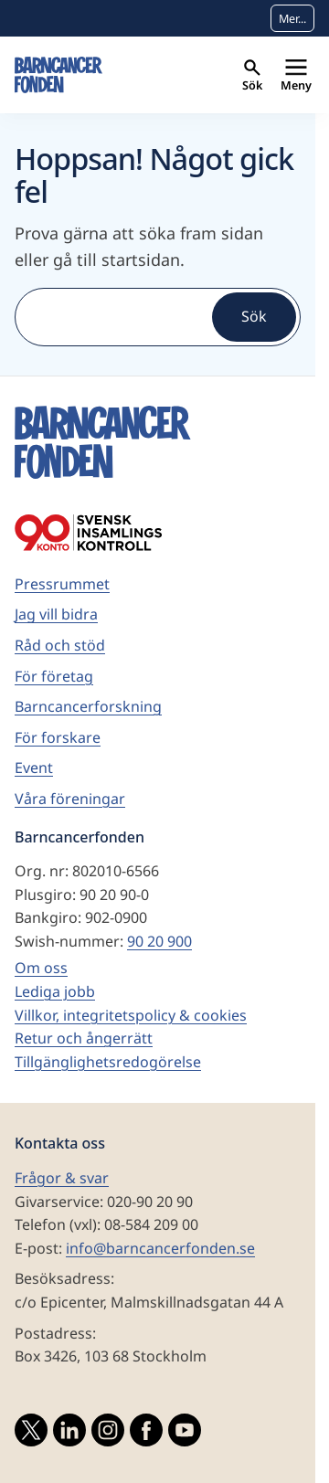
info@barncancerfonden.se (160, 1248)
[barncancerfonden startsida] (58, 75)
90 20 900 (159, 941)
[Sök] (112, 317)
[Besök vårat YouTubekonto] (184, 1434)
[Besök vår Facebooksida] (146, 1434)
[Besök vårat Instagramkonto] (108, 1434)
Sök (252, 76)
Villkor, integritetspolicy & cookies (131, 1015)
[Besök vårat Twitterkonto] (31, 1434)
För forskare (58, 737)
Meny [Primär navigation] (296, 76)
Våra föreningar (70, 799)
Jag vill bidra (56, 614)
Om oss (41, 968)
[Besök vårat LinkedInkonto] (69, 1434)
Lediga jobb (55, 991)
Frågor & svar (62, 1178)
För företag (54, 676)
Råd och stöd (60, 645)
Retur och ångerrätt (84, 1038)
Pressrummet (62, 584)
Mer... (292, 18)
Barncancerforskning (88, 706)
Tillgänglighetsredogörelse (108, 1062)
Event (34, 767)
